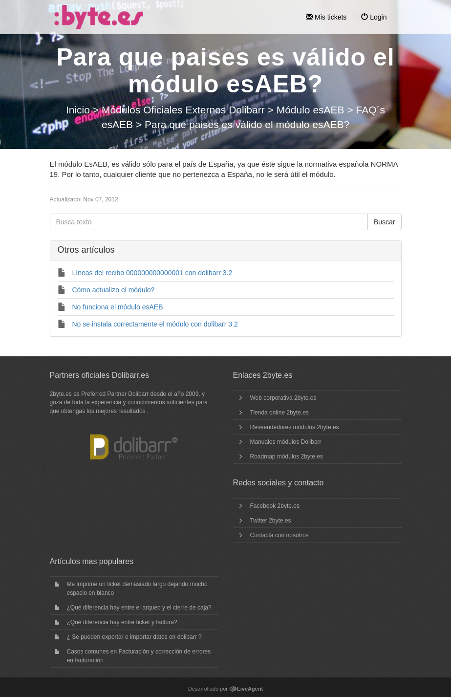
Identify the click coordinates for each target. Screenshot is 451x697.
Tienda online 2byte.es (279, 412)
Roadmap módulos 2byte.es (286, 456)
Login (374, 17)
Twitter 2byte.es (270, 520)
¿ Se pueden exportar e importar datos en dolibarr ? (134, 636)
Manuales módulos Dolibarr (286, 441)
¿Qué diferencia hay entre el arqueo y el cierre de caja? (139, 607)
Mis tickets (326, 17)
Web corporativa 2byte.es (283, 397)
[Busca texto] (209, 222)
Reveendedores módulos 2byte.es (294, 427)
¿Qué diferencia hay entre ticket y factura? (122, 622)
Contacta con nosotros (279, 535)
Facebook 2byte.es (275, 505)
